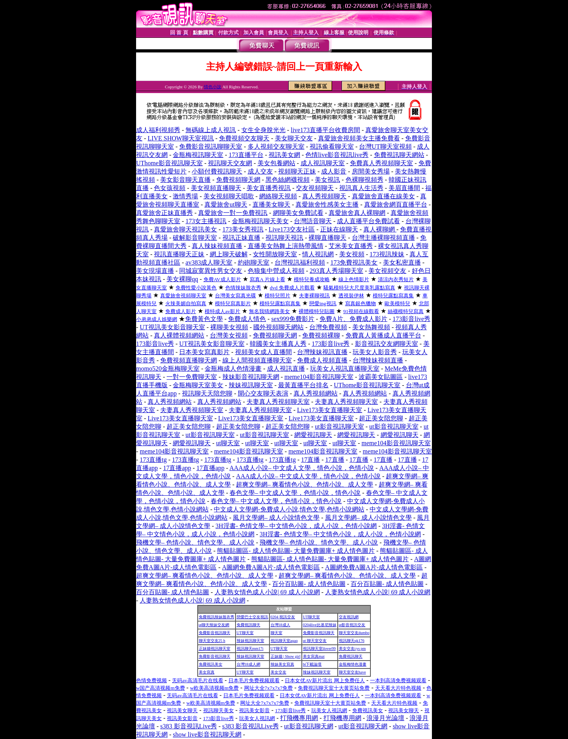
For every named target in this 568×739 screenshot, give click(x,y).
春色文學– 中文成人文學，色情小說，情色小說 (295, 492)
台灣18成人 (280, 625)
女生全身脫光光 (263, 130)
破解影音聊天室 (195, 237)
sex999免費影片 (292, 318)
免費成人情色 (247, 318)
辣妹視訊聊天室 (251, 385)
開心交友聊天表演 (263, 393)
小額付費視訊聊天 (217, 171)
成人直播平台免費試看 (368, 221)
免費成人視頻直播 (322, 360)
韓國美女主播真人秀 (278, 343)
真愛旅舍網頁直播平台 (395, 204)
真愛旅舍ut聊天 (225, 204)
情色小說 (212, 86)
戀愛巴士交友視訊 (252, 617)
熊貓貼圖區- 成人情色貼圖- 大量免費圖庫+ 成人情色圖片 (296, 550)
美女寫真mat (314, 656)
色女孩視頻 (169, 188)
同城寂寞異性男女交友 (210, 270)
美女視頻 (351, 254)
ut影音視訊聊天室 (339, 426)
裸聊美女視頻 (229, 327)
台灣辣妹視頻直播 (378, 360)
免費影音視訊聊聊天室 (210, 146)
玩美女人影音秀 (375, 352)
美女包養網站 (276, 163)
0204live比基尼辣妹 (319, 625)
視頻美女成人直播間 (263, 352)
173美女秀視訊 (242, 229)
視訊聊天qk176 (351, 640)
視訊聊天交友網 (230, 163)
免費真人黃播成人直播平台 (383, 335)
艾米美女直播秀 (351, 246)
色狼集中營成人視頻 (276, 270)
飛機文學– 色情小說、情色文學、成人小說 (195, 542)
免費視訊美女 (210, 664)
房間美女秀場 (371, 171)
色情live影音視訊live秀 (336, 154)
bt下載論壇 (312, 664)
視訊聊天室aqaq (284, 640)
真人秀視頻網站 (315, 393)
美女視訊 (327, 179)
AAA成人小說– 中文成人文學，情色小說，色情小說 (301, 468)
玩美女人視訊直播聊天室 (344, 368)
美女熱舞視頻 (371, 327)
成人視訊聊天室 (323, 163)
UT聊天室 (311, 617)
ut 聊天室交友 (315, 640)
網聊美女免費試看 (298, 212)
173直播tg (153, 459)
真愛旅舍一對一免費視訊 (232, 212)
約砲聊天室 (253, 262)
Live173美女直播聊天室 (329, 410)
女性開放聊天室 (275, 254)
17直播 (310, 459)
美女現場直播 (155, 270)
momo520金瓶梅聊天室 (168, 368)
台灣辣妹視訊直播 (322, 352)
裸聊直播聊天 (327, 237)
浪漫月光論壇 (385, 718)
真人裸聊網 (379, 229)
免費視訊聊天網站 (399, 154)
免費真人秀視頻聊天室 (381, 163)
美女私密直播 (402, 262)
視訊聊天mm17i (250, 648)
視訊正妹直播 (241, 237)
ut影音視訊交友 (352, 625)
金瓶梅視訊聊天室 (198, 154)
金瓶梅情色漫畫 (352, 664)
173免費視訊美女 (353, 262)
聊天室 (276, 633)
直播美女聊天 (271, 204)
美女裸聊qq (182, 279)
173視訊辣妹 (387, 254)
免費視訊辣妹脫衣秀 (216, 617)
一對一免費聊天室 (191, 376)
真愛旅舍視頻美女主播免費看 (359, 138)
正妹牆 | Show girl (286, 656)
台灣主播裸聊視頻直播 (383, 237)
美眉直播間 (404, 188)
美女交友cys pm (352, 648)
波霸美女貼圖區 (381, 376)
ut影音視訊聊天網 (308, 726)
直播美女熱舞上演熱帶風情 (285, 246)
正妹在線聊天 (339, 229)
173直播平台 (246, 154)
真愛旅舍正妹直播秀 (164, 212)
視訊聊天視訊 (284, 237)
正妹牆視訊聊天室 (214, 648)
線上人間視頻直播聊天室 (257, 360)
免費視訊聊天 (248, 625)
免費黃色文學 (204, 318)
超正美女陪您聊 (381, 418)
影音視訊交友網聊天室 (386, 343)
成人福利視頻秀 (158, 130)
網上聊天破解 (229, 254)
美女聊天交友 (294, 138)
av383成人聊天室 (208, 262)
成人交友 (260, 171)
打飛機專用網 (299, 718)
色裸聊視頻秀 (364, 179)
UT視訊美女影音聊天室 (172, 327)
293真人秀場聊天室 (336, 270)
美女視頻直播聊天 (216, 188)
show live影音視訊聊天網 (207, 734)
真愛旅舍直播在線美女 (383, 196)
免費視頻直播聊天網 (188, 360)
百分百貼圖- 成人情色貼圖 (308, 583)
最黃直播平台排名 (303, 385)
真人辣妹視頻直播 (217, 246)
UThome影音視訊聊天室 (169, 163)
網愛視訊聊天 (313, 434)
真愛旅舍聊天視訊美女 (185, 229)
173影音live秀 (411, 318)
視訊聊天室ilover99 (319, 648)
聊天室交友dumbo (354, 633)
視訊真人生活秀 (361, 188)
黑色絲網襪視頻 (287, 179)
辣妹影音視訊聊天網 (250, 376)
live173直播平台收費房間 (325, 130)
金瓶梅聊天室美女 (198, 385)
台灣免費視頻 (328, 327)
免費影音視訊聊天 (214, 633)
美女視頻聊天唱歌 (229, 196)
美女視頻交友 (387, 270)
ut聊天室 (228, 443)
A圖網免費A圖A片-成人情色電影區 (271, 567)
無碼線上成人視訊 (210, 130)
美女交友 (278, 672)
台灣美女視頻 (229, 335)
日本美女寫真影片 (204, 352)
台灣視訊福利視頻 (300, 262)
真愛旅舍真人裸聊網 (357, 212)
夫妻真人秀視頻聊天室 (278, 401)
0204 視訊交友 (283, 617)
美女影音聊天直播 (185, 179)
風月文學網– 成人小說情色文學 (276, 517)
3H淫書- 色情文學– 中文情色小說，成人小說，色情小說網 (296, 526)
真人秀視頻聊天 (324, 196)
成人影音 (333, 171)
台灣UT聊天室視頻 (385, 146)
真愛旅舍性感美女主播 (327, 204)
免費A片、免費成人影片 (353, 318)
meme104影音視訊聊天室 (318, 376)
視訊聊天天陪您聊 (207, 393)
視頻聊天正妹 (297, 171)
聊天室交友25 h (212, 640)
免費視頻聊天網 (238, 179)
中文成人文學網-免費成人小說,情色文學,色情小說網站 (289, 509)
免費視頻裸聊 (321, 335)
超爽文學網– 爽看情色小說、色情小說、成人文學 (304, 484)
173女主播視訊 (205, 221)
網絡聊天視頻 (278, 196)
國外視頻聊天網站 (278, 327)
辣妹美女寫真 (282, 664)
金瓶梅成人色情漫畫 (233, 368)
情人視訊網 (318, 254)
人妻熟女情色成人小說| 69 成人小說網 (267, 592)
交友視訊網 (349, 617)
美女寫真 (207, 672)
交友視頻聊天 (315, 188)
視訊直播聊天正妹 (179, 254)
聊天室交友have (352, 672)
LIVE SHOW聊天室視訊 (181, 138)
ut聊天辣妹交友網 (214, 625)
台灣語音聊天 (313, 221)
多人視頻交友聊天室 (276, 146)
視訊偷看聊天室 (332, 146)
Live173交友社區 (292, 229)
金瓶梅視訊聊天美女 (260, 221)
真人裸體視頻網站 (179, 335)
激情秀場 (185, 196)
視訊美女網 (284, 154)
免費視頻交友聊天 (244, 138)
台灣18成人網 (248, 664)
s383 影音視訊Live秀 (188, 726)
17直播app (177, 468)
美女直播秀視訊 (269, 188)
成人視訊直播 (286, 368)
